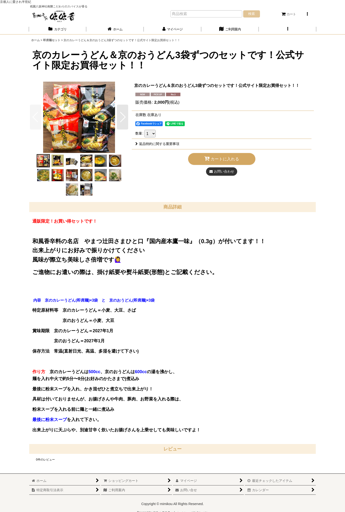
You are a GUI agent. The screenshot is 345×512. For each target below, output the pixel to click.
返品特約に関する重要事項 (157, 144)
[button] (307, 14)
